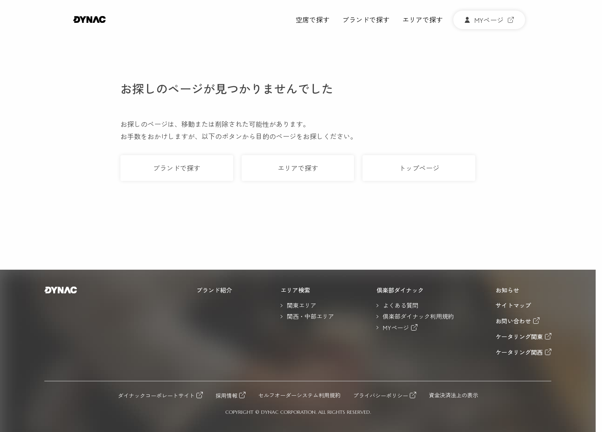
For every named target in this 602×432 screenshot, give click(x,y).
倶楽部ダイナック (400, 290)
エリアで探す (422, 20)
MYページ (396, 327)
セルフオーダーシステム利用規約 (299, 395)
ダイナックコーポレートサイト (156, 395)
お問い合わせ (513, 320)
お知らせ (507, 290)
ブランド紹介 (214, 290)
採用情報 (226, 395)
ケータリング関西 (519, 351)
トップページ (419, 168)
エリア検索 (295, 290)
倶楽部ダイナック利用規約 (418, 316)
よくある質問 (400, 305)
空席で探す (313, 20)
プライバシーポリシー (380, 395)
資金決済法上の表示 (453, 395)
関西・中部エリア (310, 316)
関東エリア (301, 305)
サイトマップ (513, 305)
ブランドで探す (366, 20)
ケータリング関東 (519, 336)
